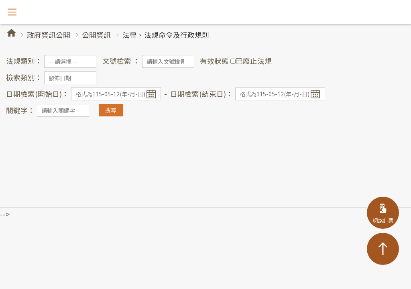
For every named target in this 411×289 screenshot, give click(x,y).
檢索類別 (20, 77)
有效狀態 (214, 61)
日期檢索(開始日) (34, 94)
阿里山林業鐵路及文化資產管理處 (205, 12)
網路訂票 (382, 220)
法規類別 (20, 61)
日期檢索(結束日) (198, 94)
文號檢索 (117, 61)
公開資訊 (96, 35)
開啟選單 (12, 12)
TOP (383, 249)
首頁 (11, 32)
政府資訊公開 (48, 35)
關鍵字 (17, 110)
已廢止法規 (254, 61)
